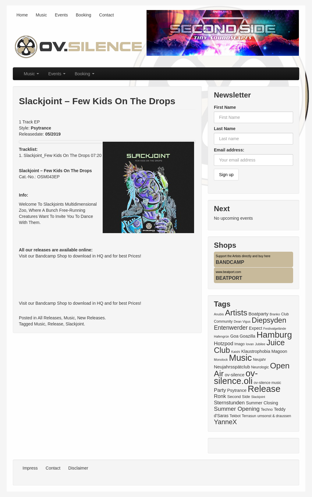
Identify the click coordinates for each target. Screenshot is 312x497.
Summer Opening (237, 409)
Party (220, 390)
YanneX (225, 422)
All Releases (50, 317)
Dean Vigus (242, 321)
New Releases (91, 317)
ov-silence (234, 374)
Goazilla (248, 336)
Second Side (238, 396)
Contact (106, 14)
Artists (236, 312)
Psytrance (236, 390)
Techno (267, 409)
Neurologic (260, 367)
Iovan (250, 344)
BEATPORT (229, 278)
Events (61, 14)
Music (41, 14)
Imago (239, 344)
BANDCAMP (230, 262)
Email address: (229, 149)
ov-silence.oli (236, 377)
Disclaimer (78, 468)
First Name (225, 107)
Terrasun (249, 416)
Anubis (219, 314)
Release (55, 323)
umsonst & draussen (274, 416)
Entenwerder (231, 327)
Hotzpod (223, 343)
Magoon (279, 351)
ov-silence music (267, 383)
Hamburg (274, 334)
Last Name (225, 128)
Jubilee (260, 344)
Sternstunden (229, 403)
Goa (234, 336)
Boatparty (259, 313)
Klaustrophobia (255, 351)
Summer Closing (262, 402)
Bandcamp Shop (51, 256)
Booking (83, 14)
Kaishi (235, 351)
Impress (30, 468)
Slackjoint (75, 323)
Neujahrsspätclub (232, 366)
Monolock (221, 359)
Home (22, 14)
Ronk (220, 396)
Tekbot (235, 416)
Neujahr (259, 359)
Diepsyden (269, 320)
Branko (275, 314)
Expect (255, 328)
